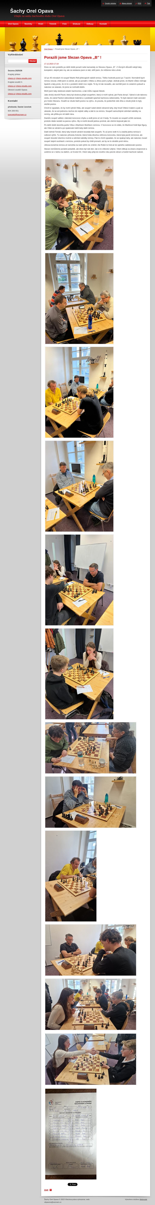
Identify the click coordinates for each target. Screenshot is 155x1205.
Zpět (46, 1190)
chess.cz (11, 78)
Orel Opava (48, 49)
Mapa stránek (127, 3)
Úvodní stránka (110, 3)
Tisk (148, 3)
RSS (139, 3)
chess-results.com (23, 78)
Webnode (143, 1199)
